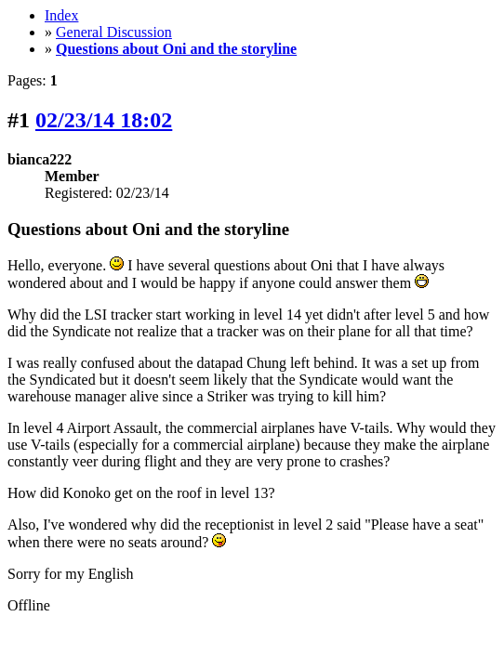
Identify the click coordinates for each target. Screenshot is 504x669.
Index (61, 15)
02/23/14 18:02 (103, 120)
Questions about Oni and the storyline (176, 49)
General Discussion (114, 32)
